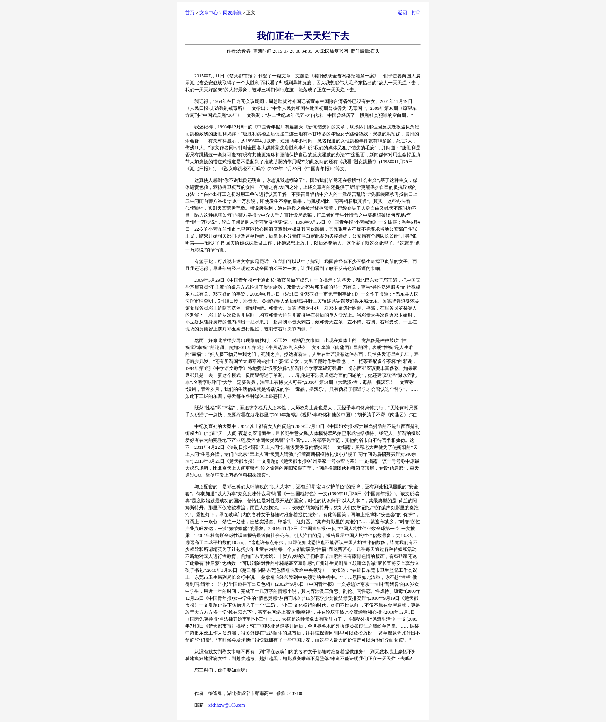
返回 (402, 12)
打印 (416, 12)
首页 (189, 12)
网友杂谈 (232, 12)
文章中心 (208, 12)
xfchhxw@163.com (226, 705)
